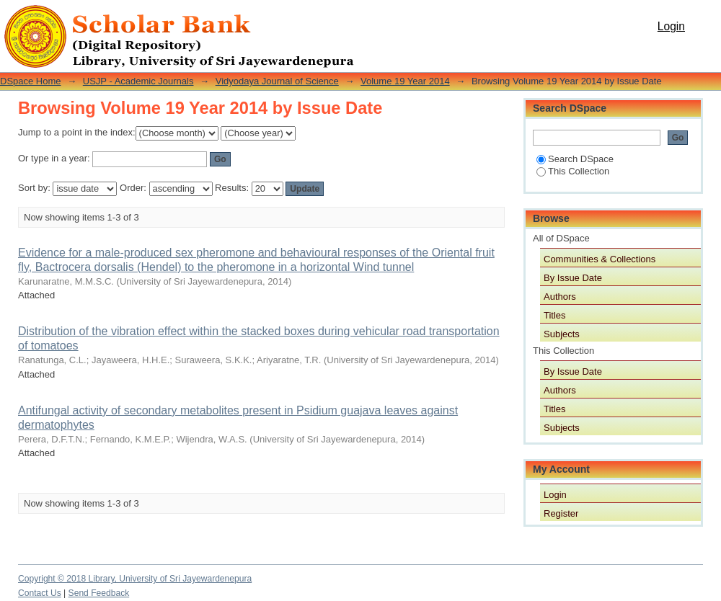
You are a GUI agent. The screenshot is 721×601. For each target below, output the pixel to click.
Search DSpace (575, 158)
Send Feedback (99, 593)
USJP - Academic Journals (138, 81)
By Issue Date (573, 277)
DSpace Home (30, 81)
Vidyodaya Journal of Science (277, 81)
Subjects (562, 334)
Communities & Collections (599, 259)
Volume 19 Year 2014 (405, 81)
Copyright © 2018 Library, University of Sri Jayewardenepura (135, 579)
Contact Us (39, 593)
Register (561, 513)
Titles (555, 315)
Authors (560, 296)
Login (671, 26)
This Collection (572, 171)
